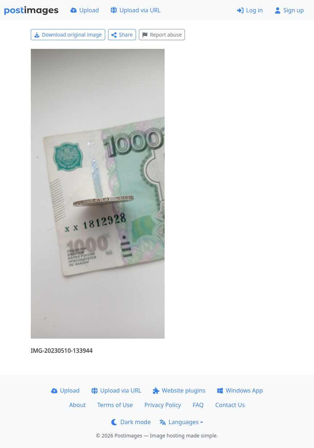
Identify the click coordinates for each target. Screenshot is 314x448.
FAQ (198, 405)
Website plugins (179, 390)
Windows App (240, 390)
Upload (84, 10)
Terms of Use (115, 405)
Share (122, 34)
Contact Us (230, 405)
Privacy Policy (162, 405)
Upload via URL (136, 10)
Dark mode (130, 422)
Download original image (68, 34)
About (77, 405)
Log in (250, 10)
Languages (179, 422)
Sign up (289, 10)
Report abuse (162, 34)
